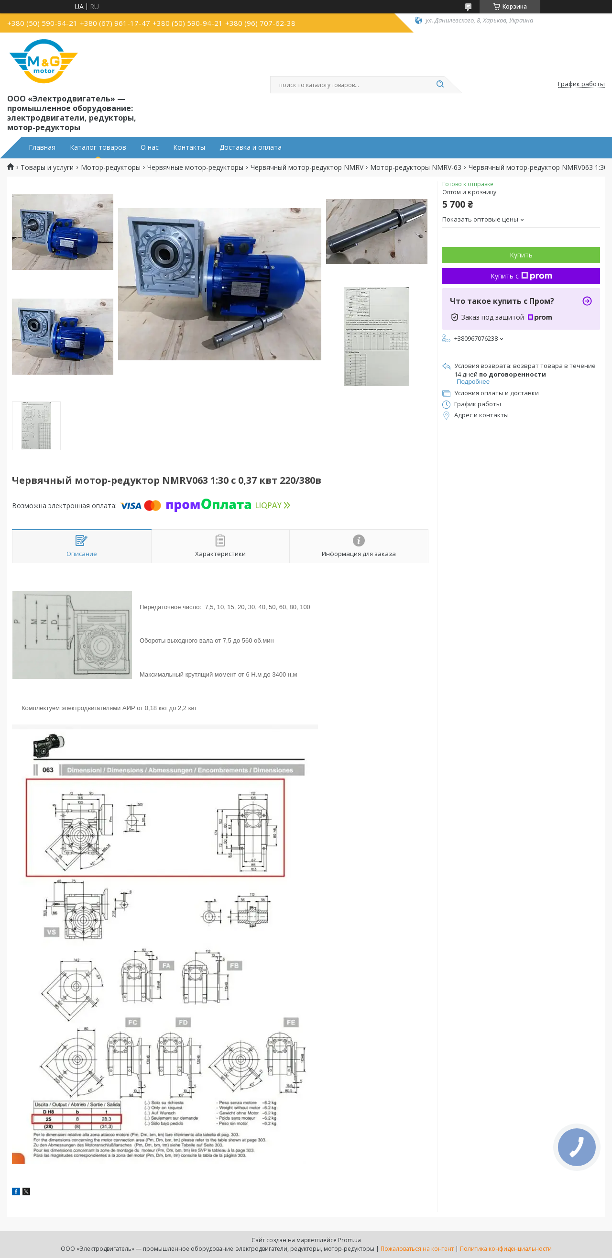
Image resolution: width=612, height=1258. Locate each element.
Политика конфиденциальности (506, 1249)
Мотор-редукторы (111, 167)
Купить (521, 254)
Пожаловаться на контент (417, 1249)
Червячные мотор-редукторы (195, 167)
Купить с (521, 275)
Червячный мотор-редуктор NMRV (307, 167)
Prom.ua (349, 1240)
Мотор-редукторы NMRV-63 (415, 167)
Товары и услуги (47, 167)
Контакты (189, 147)
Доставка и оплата (250, 147)
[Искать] (439, 84)
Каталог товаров (98, 147)
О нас (150, 147)
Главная (42, 147)
